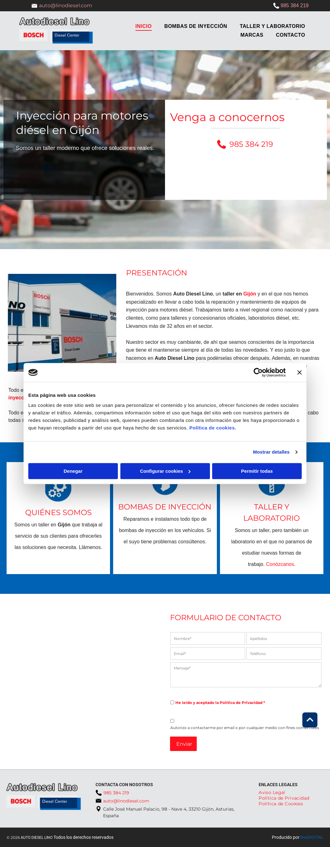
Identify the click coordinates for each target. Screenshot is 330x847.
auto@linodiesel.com (65, 5)
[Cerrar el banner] (299, 372)
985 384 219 (295, 5)
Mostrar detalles (271, 452)
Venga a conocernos (227, 117)
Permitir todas (257, 471)
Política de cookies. (212, 427)
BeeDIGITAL (311, 837)
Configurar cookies (165, 471)
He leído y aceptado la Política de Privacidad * (220, 702)
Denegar (72, 471)
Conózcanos (280, 564)
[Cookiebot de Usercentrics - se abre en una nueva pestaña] (258, 372)
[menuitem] (143, 26)
